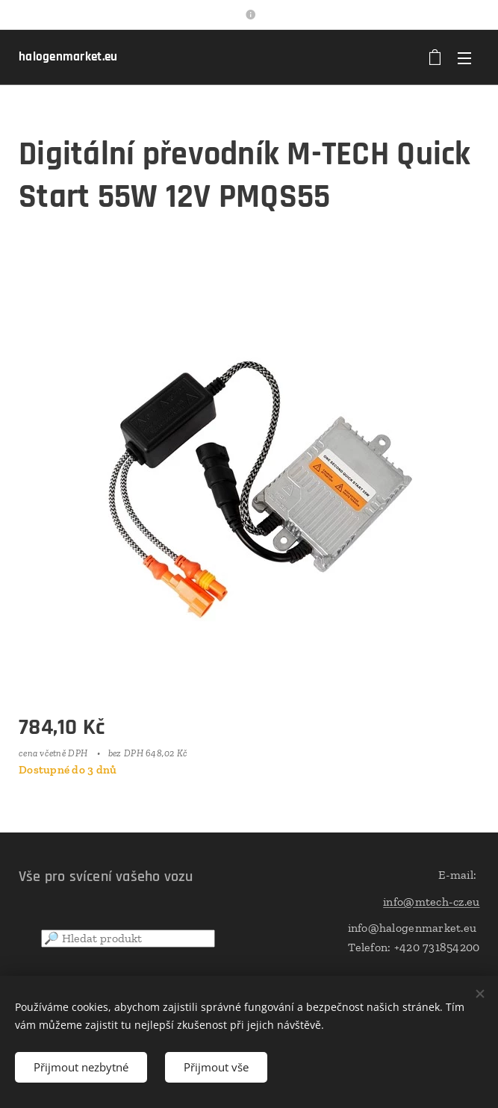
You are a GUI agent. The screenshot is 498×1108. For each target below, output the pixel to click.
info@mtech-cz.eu (431, 901)
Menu (464, 58)
